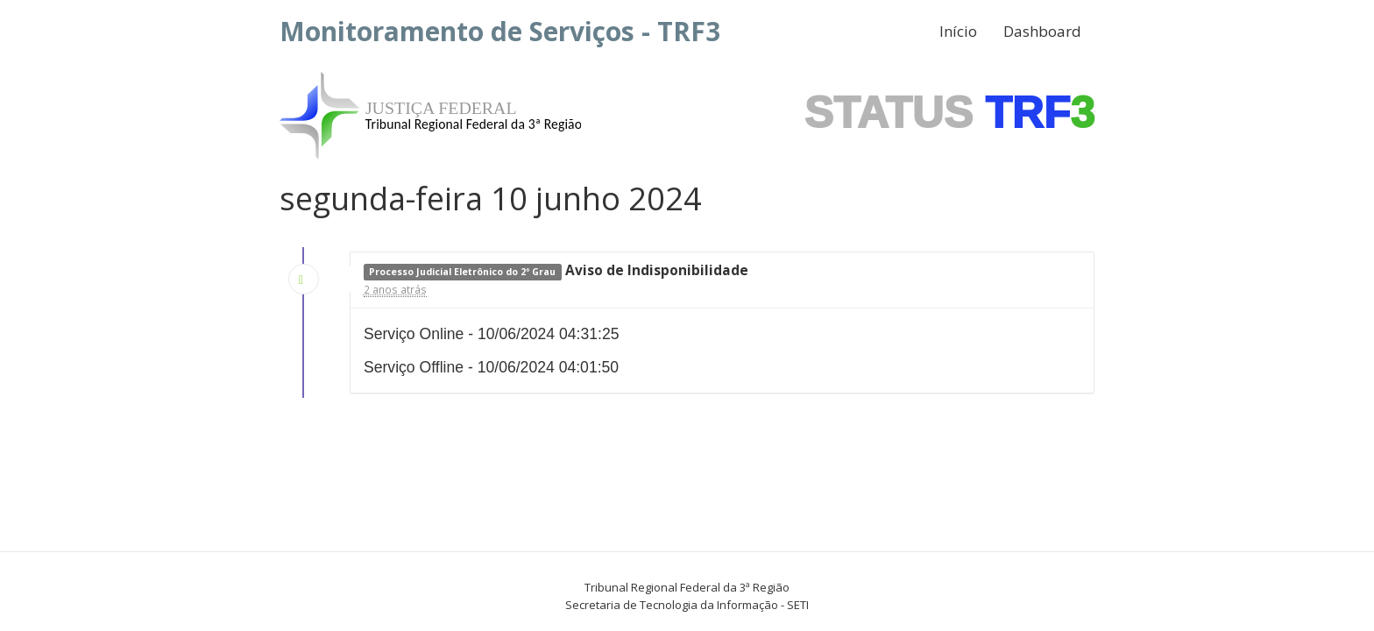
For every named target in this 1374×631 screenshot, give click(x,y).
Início (958, 31)
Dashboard (1042, 31)
